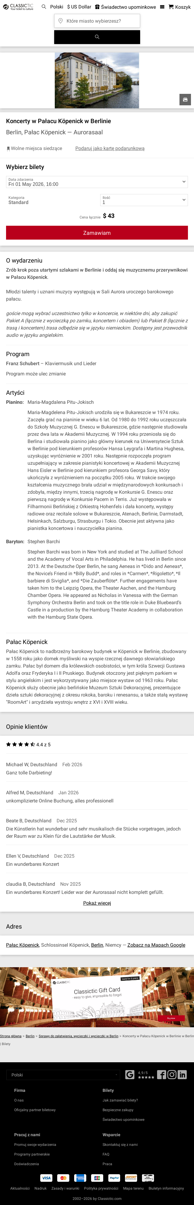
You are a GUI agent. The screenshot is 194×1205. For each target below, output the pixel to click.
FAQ (106, 1154)
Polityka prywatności (101, 1188)
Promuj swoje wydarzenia (35, 1145)
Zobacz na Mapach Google (156, 945)
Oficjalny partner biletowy (35, 1110)
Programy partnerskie (32, 1154)
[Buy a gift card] (97, 997)
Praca (107, 1164)
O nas (19, 1100)
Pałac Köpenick (22, 945)
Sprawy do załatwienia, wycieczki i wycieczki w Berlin (78, 1036)
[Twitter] (171, 1077)
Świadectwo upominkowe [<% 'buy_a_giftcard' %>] (125, 7)
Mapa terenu (133, 1188)
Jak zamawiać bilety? (120, 1100)
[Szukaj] (97, 37)
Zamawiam (97, 233)
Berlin (97, 945)
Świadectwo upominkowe (123, 1119)
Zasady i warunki (65, 1188)
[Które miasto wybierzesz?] (97, 19)
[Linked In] (182, 1077)
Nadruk (41, 1188)
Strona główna (10, 1036)
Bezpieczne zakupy (118, 1110)
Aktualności (20, 1188)
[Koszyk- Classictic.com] (180, 7)
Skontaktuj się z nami (120, 1145)
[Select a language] (63, 1075)
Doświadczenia (26, 1164)
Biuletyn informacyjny (166, 1188)
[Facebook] (129, 1074)
